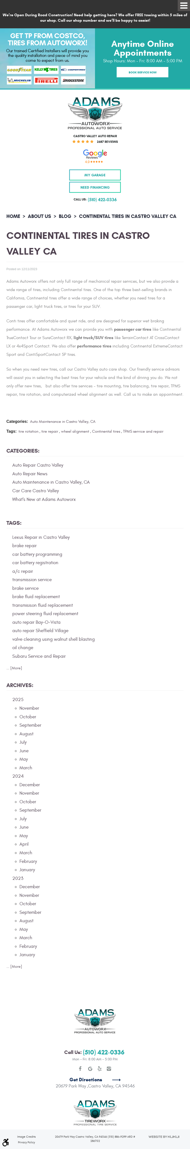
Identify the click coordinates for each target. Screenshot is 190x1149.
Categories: (23, 450)
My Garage (95, 175)
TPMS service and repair (143, 431)
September (30, 725)
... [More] (14, 668)
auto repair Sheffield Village (40, 630)
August (26, 734)
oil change (22, 647)
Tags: (14, 523)
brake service (25, 588)
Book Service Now (143, 72)
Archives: (19, 685)
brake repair (24, 545)
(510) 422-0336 (104, 1034)
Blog (65, 216)
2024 (18, 776)
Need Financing (95, 187)
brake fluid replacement (36, 596)
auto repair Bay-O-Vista (36, 622)
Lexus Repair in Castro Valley (41, 537)
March (25, 768)
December (29, 785)
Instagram (109, 1051)
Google (90, 1051)
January (27, 869)
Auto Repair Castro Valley (37, 465)
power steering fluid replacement (45, 613)
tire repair (49, 431)
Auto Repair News (30, 473)
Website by (164, 1119)
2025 (17, 699)
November (29, 708)
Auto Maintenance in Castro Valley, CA (62, 421)
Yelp (99, 1051)
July (23, 742)
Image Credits (26, 1118)
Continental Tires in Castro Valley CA (127, 216)
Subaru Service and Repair (39, 656)
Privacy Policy (26, 1124)
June (24, 751)
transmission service (32, 579)
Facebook (81, 1051)
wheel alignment (75, 431)
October (27, 717)
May (23, 759)
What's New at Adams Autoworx (44, 499)
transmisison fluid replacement (42, 605)
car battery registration (35, 562)
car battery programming (37, 554)
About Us (39, 216)
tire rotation (28, 431)
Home (13, 216)
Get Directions (85, 1062)
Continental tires (106, 431)
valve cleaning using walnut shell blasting (53, 639)
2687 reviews (107, 142)
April (24, 844)
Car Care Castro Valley (35, 490)
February (28, 861)
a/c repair (22, 571)
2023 (17, 878)
